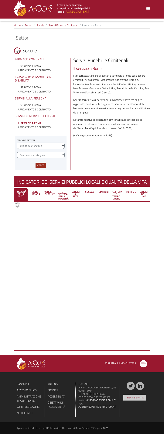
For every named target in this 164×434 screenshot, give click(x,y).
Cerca (40, 165)
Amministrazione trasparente (29, 398)
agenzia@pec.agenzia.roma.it (97, 406)
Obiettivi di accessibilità (56, 404)
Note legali (24, 413)
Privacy (53, 384)
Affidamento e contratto (34, 70)
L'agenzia (23, 384)
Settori (28, 25)
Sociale (40, 25)
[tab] (21, 194)
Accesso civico (27, 390)
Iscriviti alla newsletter (125, 363)
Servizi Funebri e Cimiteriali (63, 25)
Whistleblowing (28, 406)
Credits (53, 390)
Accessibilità (56, 396)
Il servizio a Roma (29, 66)
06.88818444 (97, 394)
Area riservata (135, 397)
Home (17, 25)
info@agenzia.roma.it (101, 400)
